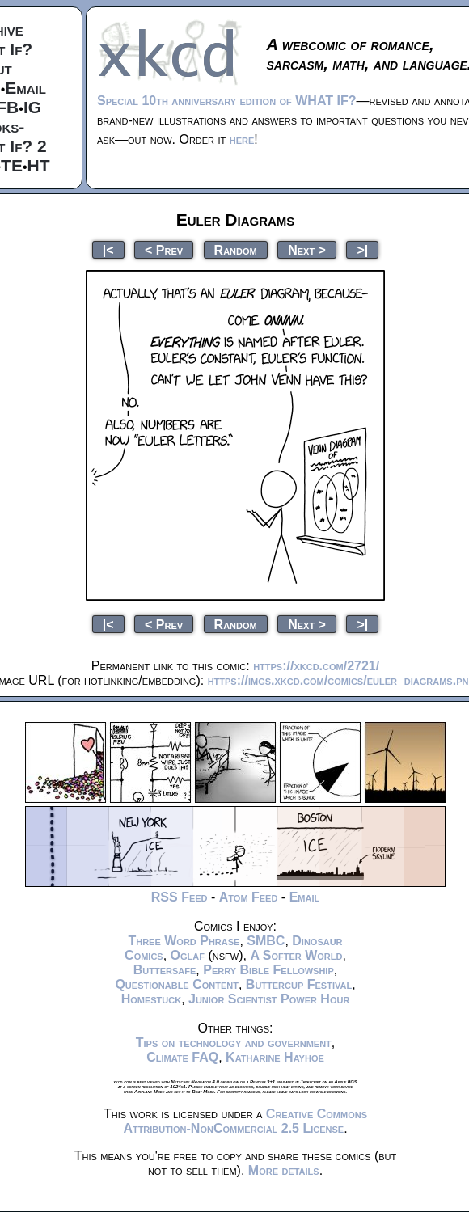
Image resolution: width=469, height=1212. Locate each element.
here (242, 139)
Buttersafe (164, 970)
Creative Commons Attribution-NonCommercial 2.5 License (245, 1121)
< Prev (164, 249)
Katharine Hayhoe (275, 1057)
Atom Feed (248, 897)
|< (108, 249)
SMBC (266, 941)
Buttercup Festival (299, 984)
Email (25, 87)
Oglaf (188, 955)
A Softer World (296, 955)
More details (283, 1170)
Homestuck (151, 999)
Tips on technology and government (234, 1042)
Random (235, 249)
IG (32, 107)
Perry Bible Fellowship (268, 970)
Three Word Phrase (183, 941)
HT (38, 165)
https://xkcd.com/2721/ (316, 666)
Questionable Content (177, 984)
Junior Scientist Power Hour (268, 999)
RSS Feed (179, 897)
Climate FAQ (182, 1057)
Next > (307, 249)
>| (362, 249)
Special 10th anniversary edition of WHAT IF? (226, 101)
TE (12, 165)
